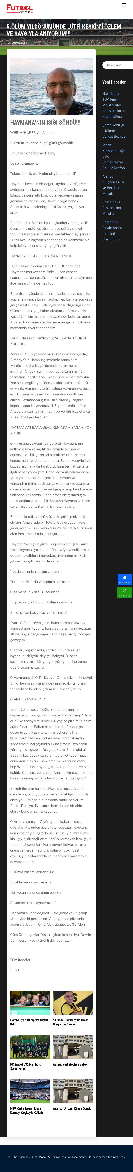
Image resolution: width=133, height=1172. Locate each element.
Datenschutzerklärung (102, 1157)
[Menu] (124, 4)
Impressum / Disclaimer (71, 1157)
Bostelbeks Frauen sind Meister (111, 208)
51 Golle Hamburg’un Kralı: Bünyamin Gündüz (70, 1022)
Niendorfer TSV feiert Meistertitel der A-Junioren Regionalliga (113, 105)
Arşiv (122, 1157)
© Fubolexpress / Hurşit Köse (27, 1157)
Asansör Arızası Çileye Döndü (72, 1108)
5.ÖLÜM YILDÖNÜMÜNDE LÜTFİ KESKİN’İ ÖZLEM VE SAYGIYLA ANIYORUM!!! (64, 30)
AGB (51, 1157)
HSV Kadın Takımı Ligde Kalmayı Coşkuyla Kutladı (26, 1110)
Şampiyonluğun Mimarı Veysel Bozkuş (113, 131)
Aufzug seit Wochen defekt (70, 1064)
